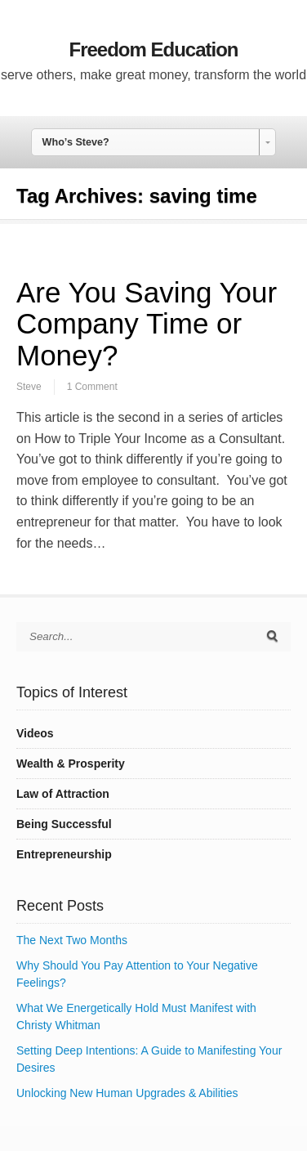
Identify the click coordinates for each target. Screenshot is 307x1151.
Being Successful (64, 824)
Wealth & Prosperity (70, 763)
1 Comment (92, 386)
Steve (29, 386)
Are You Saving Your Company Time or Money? (146, 323)
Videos (35, 733)
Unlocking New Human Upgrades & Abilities (127, 1092)
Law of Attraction (62, 793)
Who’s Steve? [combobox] (75, 142)
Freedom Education (153, 49)
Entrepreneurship (64, 854)
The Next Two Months (71, 940)
